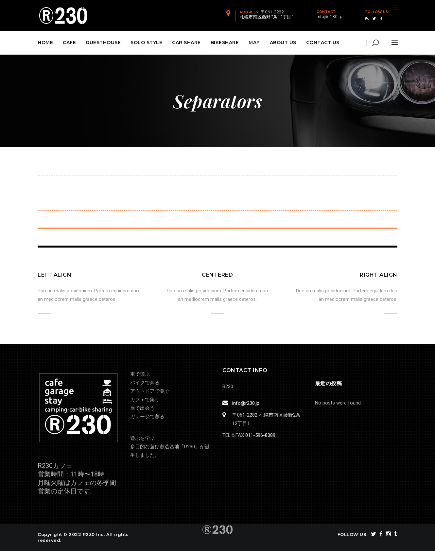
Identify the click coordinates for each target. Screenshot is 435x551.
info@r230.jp (244, 403)
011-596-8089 (260, 435)
